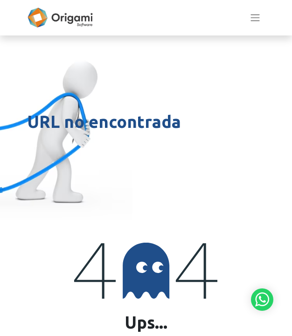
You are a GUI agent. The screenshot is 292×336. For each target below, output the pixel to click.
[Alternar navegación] (255, 18)
